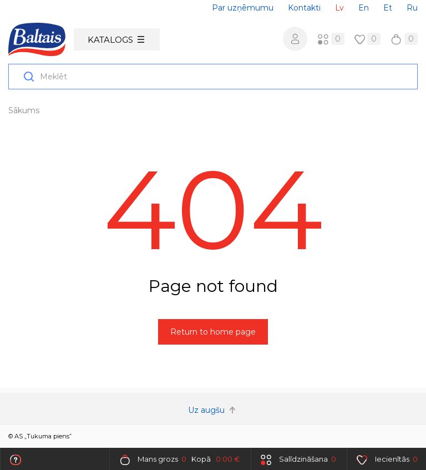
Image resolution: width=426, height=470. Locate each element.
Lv (339, 8)
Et (387, 8)
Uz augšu (213, 410)
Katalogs (116, 39)
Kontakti (304, 8)
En (363, 8)
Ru (412, 8)
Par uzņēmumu (242, 8)
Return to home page (213, 332)
